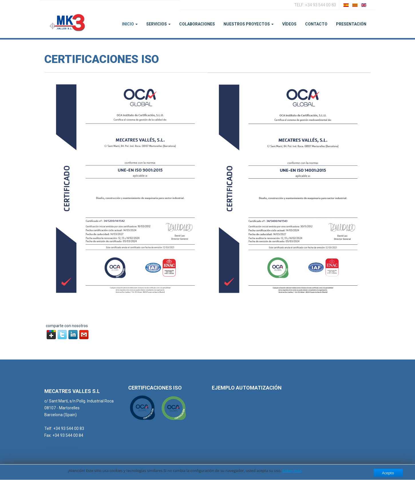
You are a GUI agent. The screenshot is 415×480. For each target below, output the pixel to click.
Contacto (316, 24)
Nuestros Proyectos (249, 24)
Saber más (291, 470)
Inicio (130, 24)
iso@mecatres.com (62, 449)
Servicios (158, 24)
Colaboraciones (197, 24)
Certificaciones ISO (101, 59)
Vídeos (289, 24)
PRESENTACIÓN (351, 24)
